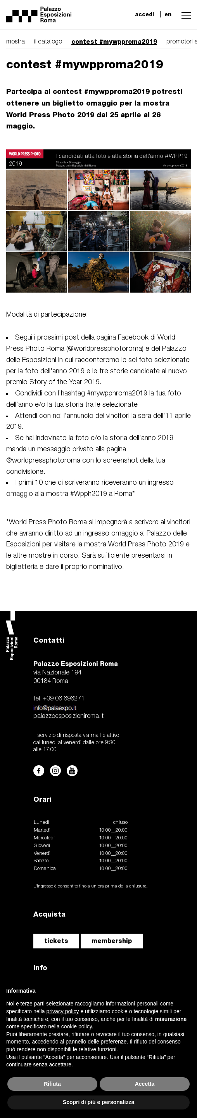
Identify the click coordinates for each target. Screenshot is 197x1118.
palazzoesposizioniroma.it (68, 716)
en (167, 14)
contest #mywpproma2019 (114, 41)
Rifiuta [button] (52, 1084)
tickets (56, 941)
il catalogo (48, 42)
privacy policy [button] (63, 1011)
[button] (184, 14)
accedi (144, 14)
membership (112, 941)
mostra (15, 42)
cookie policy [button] (76, 1026)
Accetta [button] (145, 1084)
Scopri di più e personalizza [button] (98, 1102)
